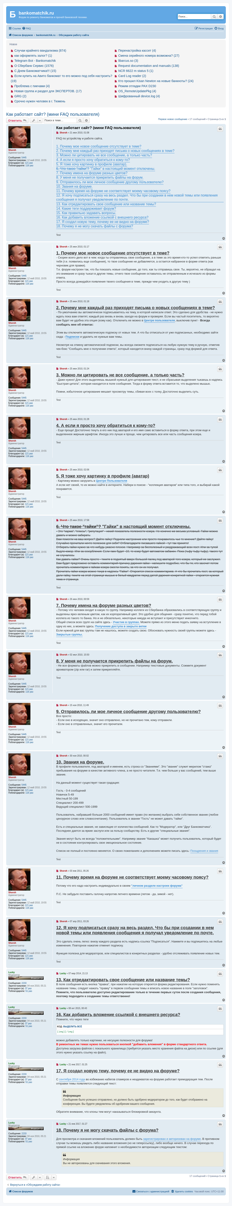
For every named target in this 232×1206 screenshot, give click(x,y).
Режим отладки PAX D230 (137, 86)
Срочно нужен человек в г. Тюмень (39, 101)
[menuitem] (26, 28)
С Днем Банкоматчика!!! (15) (35, 71)
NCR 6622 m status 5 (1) (135, 71)
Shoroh (12, 150)
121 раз (29, 163)
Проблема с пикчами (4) (32, 86)
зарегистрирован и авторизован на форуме (172, 1138)
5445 (24, 157)
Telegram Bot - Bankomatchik (35, 60)
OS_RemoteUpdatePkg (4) (137, 91)
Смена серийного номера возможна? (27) (148, 55)
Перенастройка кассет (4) (137, 50)
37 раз (28, 988)
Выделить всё (72, 1026)
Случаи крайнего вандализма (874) (40, 50)
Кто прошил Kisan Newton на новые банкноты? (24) (156, 81)
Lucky (11, 972)
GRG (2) (20, 96)
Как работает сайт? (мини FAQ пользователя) (52, 114)
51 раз (29, 991)
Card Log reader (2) (132, 76)
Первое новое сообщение (172, 119)
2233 (24, 983)
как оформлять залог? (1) (33, 55)
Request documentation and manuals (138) (148, 65)
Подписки (72, 336)
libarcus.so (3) (128, 60)
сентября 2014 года (72, 1079)
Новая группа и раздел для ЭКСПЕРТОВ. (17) (48, 91)
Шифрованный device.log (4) (139, 96)
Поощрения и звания (204, 850)
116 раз (29, 165)
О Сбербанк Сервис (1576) (34, 65)
